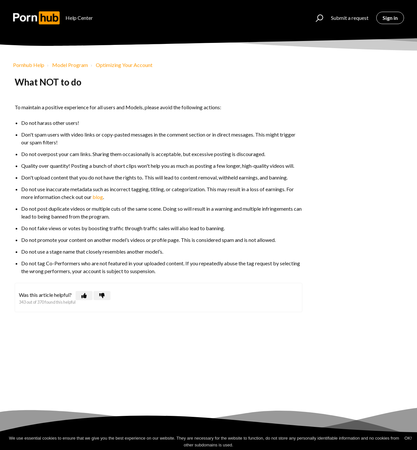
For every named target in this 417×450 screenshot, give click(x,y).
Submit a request (349, 18)
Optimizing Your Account (124, 65)
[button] (316, 18)
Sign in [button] (390, 18)
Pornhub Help (28, 65)
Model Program (70, 65)
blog (98, 197)
